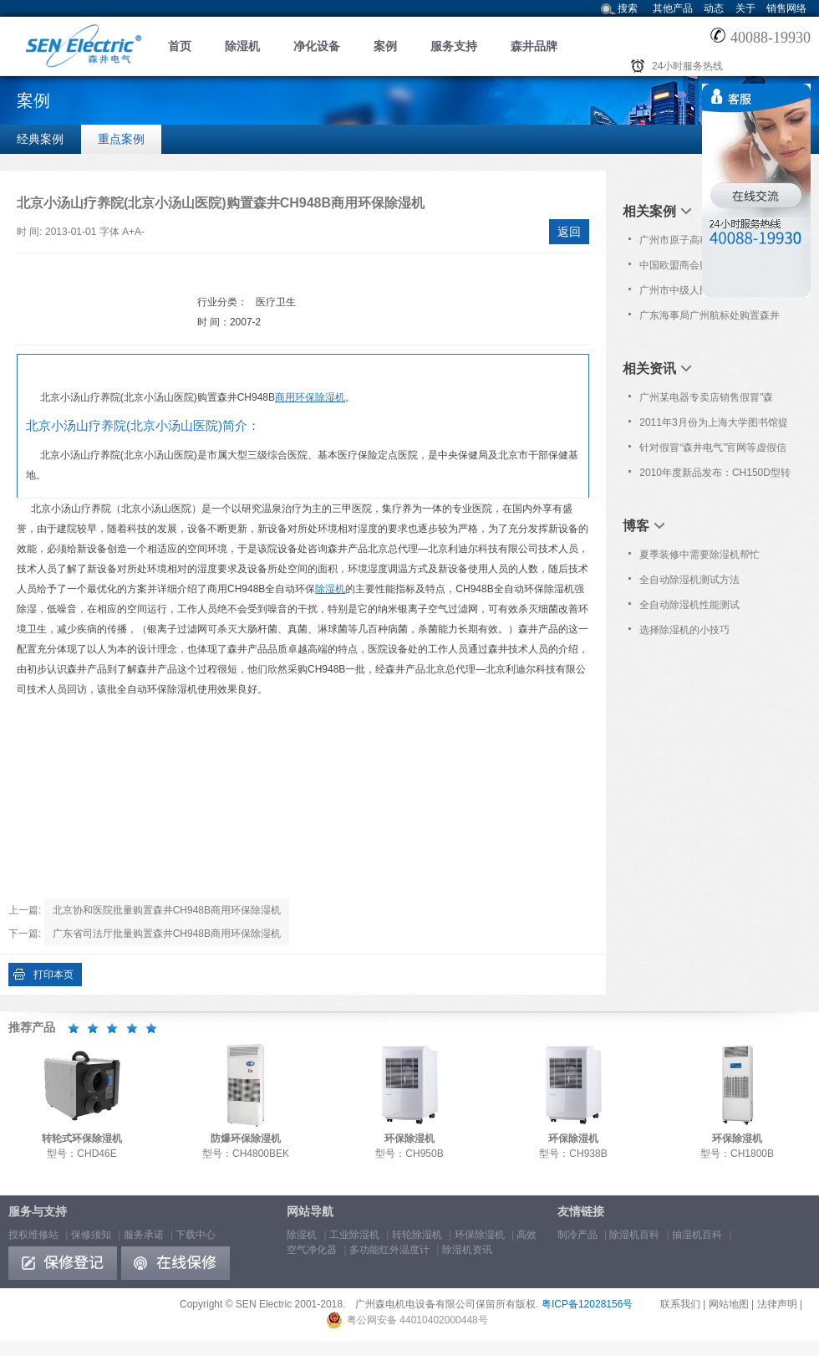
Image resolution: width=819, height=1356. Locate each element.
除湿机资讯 (467, 1250)
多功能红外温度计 (389, 1250)
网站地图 (729, 1304)
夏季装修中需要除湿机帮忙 (699, 554)
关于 (745, 8)
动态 (714, 8)
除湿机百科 (634, 1235)
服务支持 (453, 46)
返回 (569, 231)
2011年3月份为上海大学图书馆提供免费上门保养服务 (713, 426)
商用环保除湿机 (310, 397)
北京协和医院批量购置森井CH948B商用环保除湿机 (167, 910)
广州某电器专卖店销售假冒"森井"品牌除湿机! (706, 400)
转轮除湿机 (417, 1235)
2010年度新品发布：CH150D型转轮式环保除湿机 (715, 476)
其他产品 (673, 8)
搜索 (628, 8)
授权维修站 (33, 1235)
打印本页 (53, 974)
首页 (179, 46)
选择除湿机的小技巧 (684, 630)
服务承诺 (144, 1235)
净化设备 (316, 46)
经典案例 (40, 139)
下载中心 (196, 1235)
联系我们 (680, 1304)
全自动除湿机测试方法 (689, 580)
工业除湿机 (354, 1235)
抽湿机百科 (697, 1235)
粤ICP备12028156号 (587, 1304)
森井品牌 (534, 46)
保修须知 (91, 1235)
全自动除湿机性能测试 (689, 605)
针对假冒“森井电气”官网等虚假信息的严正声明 (712, 451)
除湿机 (242, 46)
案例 (385, 46)
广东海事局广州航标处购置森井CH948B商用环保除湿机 (709, 319)
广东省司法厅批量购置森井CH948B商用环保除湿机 (167, 933)
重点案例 (121, 139)
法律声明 (777, 1304)
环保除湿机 (480, 1235)
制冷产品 (577, 1235)
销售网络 (786, 8)
